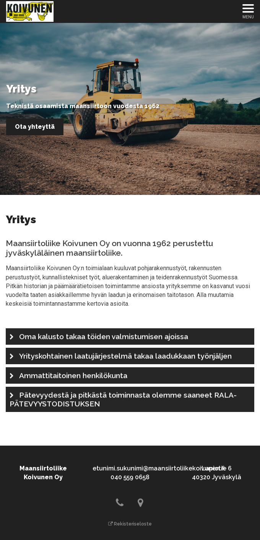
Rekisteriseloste (130, 524)
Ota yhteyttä (35, 126)
